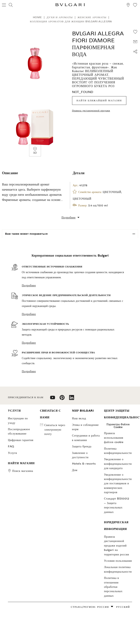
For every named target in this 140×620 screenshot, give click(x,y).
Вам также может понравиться (26, 233)
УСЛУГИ (12, 453)
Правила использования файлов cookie (113, 437)
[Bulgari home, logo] (70, 5)
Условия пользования (118, 561)
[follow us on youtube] (52, 399)
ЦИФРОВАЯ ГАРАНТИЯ (20, 440)
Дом (74, 470)
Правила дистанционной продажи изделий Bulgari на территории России (116, 545)
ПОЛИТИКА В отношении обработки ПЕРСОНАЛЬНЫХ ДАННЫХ (113, 587)
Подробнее (29, 285)
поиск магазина (22, 471)
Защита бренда (81, 446)
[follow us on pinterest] (62, 399)
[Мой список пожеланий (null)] (135, 5)
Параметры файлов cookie (118, 425)
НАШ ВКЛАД (79, 418)
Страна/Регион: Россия (90, 607)
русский (123, 607)
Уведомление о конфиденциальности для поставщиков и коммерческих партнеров (118, 483)
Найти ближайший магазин (99, 100)
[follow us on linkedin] (71, 399)
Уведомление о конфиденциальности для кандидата (118, 463)
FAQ (11, 446)
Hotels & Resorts (84, 464)
